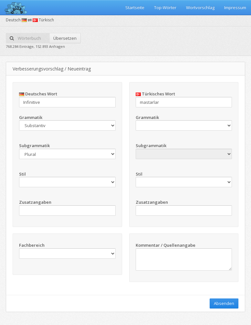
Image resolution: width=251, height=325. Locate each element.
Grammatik (30, 117)
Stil (22, 174)
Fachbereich (32, 245)
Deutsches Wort (38, 94)
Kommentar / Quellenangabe (165, 245)
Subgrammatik (34, 145)
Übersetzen (65, 38)
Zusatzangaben (35, 202)
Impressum (235, 7)
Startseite (134, 7)
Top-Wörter (165, 7)
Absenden (224, 303)
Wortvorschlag (200, 7)
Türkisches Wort (155, 94)
